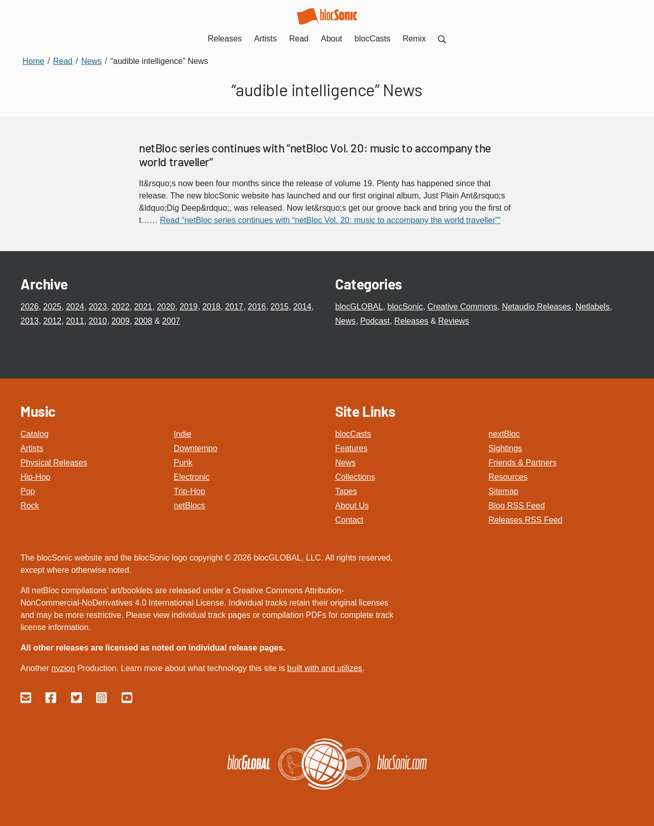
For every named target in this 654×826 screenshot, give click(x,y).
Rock (29, 505)
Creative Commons (463, 306)
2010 (97, 321)
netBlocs (189, 505)
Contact (349, 520)
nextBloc (504, 434)
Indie (183, 434)
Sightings (505, 448)
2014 (302, 306)
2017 (234, 306)
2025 (52, 306)
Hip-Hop (35, 477)
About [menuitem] (331, 38)
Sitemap (503, 491)
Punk (183, 462)
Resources (507, 477)
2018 (211, 306)
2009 (120, 321)
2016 (257, 306)
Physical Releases (53, 462)
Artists (31, 448)
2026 (29, 306)
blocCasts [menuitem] (372, 38)
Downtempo (195, 448)
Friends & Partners (522, 462)
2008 (143, 321)
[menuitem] (442, 38)
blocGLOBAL (359, 306)
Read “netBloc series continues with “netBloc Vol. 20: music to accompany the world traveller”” (330, 220)
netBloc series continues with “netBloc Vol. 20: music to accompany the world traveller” (315, 155)
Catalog (34, 434)
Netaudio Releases (536, 306)
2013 (29, 321)
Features (351, 448)
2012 (52, 321)
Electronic (191, 477)
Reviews (453, 321)
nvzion (63, 668)
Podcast (375, 321)
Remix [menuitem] (414, 38)
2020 (166, 306)
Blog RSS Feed (516, 505)
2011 (75, 321)
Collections (355, 477)
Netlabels (592, 306)
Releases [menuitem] (225, 38)
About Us (352, 505)
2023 (97, 306)
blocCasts (353, 434)
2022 (120, 306)
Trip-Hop (189, 491)
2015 (279, 306)
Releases (411, 321)
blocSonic (405, 306)
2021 (143, 306)
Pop (27, 491)
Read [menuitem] (299, 38)
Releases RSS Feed (525, 520)
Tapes (346, 491)
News (345, 321)
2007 (171, 321)
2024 (75, 306)
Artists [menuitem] (265, 38)
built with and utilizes (324, 668)
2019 (188, 306)
